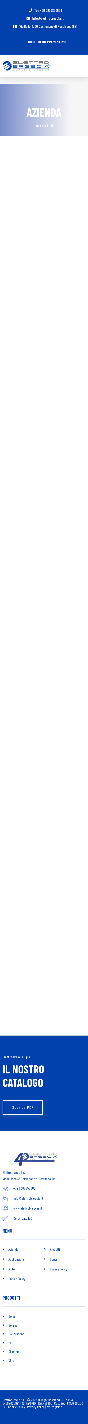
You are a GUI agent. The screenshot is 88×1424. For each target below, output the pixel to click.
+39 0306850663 (24, 1188)
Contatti (55, 1259)
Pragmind (56, 1407)
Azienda (13, 1249)
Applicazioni (16, 1259)
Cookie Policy (16, 1279)
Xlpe (11, 1360)
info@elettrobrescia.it (48, 18)
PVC (10, 1343)
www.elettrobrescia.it (27, 1208)
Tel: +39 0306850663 (48, 10)
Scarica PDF (22, 1107)
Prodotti (55, 1249)
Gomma (13, 1325)
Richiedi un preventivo (47, 42)
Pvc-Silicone (16, 1334)
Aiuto (11, 1269)
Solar (11, 1316)
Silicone (13, 1351)
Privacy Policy (58, 1269)
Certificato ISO (22, 1218)
